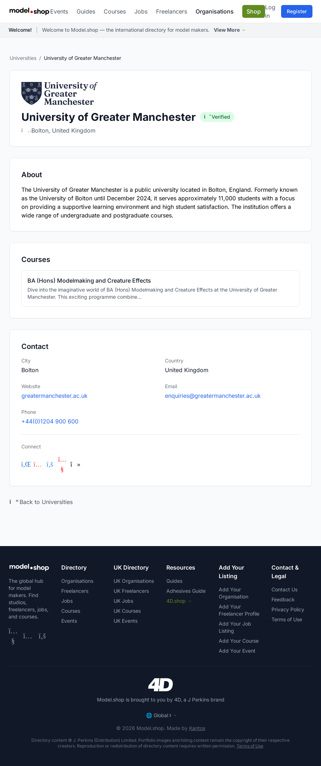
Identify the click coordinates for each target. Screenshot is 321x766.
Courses (115, 11)
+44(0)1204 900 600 (49, 421)
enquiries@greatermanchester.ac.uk (213, 395)
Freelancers (171, 11)
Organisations (215, 11)
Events (59, 11)
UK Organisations (134, 581)
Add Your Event (237, 651)
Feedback (283, 599)
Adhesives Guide (186, 591)
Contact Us (284, 589)
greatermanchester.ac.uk (54, 395)
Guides (86, 11)
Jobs (140, 11)
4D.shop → (179, 601)
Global (160, 715)
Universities (23, 58)
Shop (254, 11)
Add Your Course (239, 641)
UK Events (126, 621)
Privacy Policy (287, 609)
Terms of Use (286, 619)
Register (297, 11)
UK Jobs (123, 601)
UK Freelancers (131, 591)
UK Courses (127, 611)
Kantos (197, 728)
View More (230, 30)
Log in (270, 11)
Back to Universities (41, 501)
